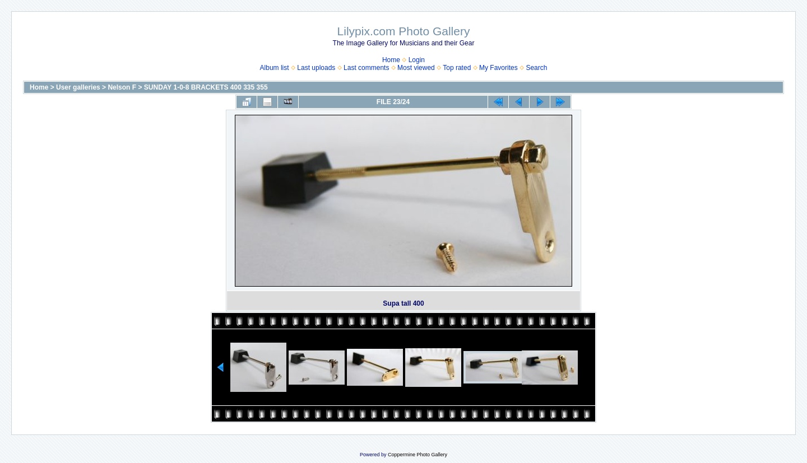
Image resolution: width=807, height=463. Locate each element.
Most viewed (416, 68)
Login (417, 60)
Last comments (366, 68)
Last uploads (316, 68)
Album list (274, 68)
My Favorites (498, 68)
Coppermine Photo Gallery (417, 454)
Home (391, 60)
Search (536, 68)
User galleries (78, 87)
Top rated (457, 68)
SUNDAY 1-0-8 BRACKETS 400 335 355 (206, 87)
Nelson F (122, 87)
